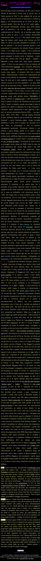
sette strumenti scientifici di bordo (28, 331)
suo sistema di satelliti (32, 320)
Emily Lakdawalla (14, 400)
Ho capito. (31, 558)
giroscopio (29, 227)
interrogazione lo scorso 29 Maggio (14, 485)
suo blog (28, 400)
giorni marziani (6, 275)
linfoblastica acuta (34, 468)
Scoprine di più (24, 558)
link (35, 312)
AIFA (32, 474)
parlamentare (23, 483)
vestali (35, 506)
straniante (17, 67)
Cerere (26, 376)
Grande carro (35, 445)
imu (3, 40)
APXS (22, 285)
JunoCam (33, 443)
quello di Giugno (6, 405)
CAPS (3, 176)
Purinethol (4, 472)
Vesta (27, 360)
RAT (15, 285)
